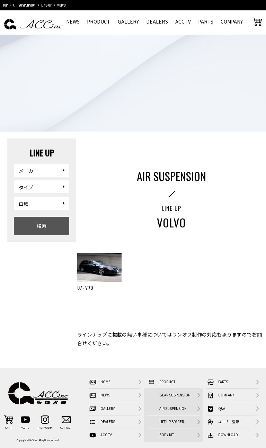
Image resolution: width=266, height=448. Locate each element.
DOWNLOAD (222, 435)
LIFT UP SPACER (171, 421)
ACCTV (183, 21)
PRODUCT (98, 21)
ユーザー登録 (222, 422)
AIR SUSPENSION (173, 408)
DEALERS (157, 21)
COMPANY (232, 21)
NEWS (73, 21)
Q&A (215, 408)
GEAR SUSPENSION (174, 395)
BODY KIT (166, 434)
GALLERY (128, 21)
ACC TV (100, 435)
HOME (99, 382)
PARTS (205, 21)
